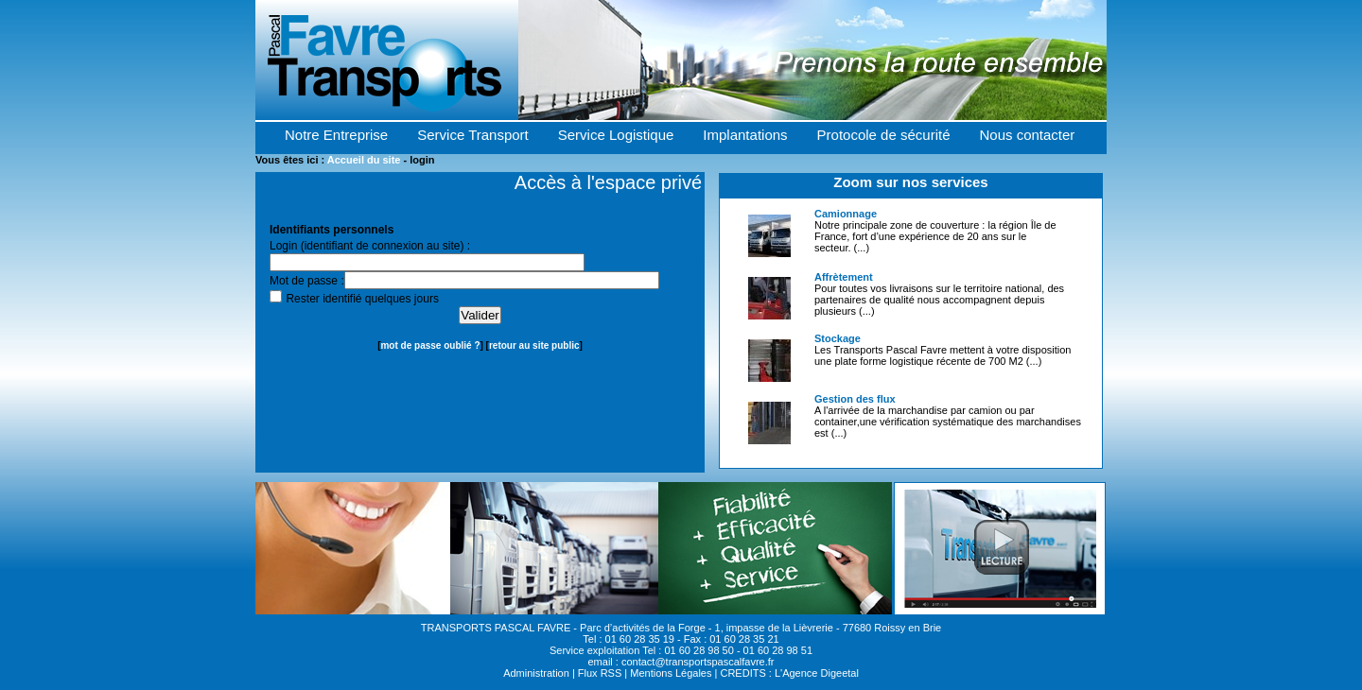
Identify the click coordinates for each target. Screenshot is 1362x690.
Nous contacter (1026, 135)
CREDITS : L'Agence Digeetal (789, 673)
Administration (536, 673)
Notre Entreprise (336, 135)
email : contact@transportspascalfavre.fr (680, 661)
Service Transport (473, 135)
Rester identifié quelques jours (362, 298)
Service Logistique (616, 135)
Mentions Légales (670, 673)
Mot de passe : (307, 280)
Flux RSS (599, 673)
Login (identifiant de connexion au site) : (370, 245)
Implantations (745, 135)
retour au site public (534, 345)
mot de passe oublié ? (430, 345)
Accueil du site (364, 159)
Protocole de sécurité (884, 135)
